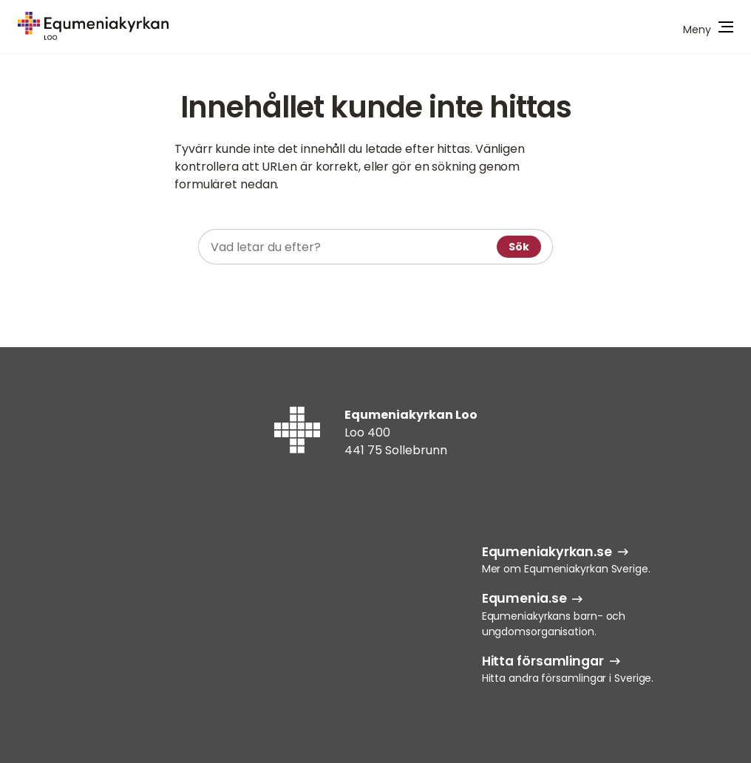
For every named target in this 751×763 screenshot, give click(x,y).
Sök (519, 246)
